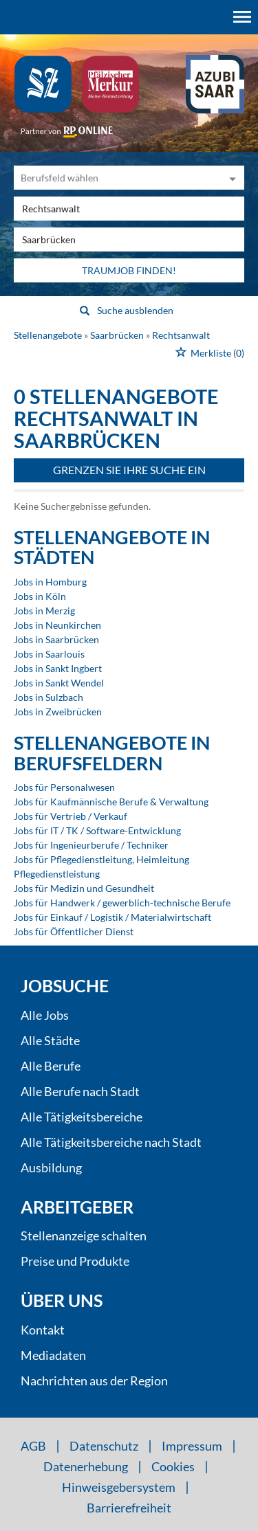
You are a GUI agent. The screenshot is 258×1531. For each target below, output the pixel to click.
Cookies (173, 1466)
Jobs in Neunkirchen (57, 625)
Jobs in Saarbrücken (56, 639)
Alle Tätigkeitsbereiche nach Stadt (111, 1142)
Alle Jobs (45, 1014)
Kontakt (43, 1329)
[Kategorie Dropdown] (230, 178)
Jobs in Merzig (44, 610)
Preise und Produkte (75, 1261)
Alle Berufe (50, 1065)
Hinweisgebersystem (118, 1487)
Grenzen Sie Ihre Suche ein (129, 469)
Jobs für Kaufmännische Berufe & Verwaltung (111, 801)
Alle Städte (50, 1040)
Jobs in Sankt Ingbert (58, 668)
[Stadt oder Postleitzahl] (129, 239)
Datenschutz (103, 1445)
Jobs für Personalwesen (64, 787)
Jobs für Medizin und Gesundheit (84, 888)
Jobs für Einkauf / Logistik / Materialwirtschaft (112, 917)
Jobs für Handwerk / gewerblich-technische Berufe (122, 902)
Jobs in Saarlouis (49, 654)
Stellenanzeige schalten (84, 1235)
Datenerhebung (85, 1466)
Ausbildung (51, 1167)
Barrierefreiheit (129, 1507)
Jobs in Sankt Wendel (59, 683)
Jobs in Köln (40, 596)
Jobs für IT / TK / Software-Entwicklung (97, 830)
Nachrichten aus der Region (94, 1380)
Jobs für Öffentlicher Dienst (73, 931)
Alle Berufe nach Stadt (80, 1091)
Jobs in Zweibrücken (58, 711)
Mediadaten (53, 1355)
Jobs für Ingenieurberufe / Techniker (91, 845)
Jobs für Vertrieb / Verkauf (70, 816)
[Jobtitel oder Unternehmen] (129, 209)
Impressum (192, 1445)
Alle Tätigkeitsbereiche (81, 1116)
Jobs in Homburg (50, 582)
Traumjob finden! (129, 270)
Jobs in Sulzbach (48, 697)
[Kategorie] (115, 178)
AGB (33, 1445)
